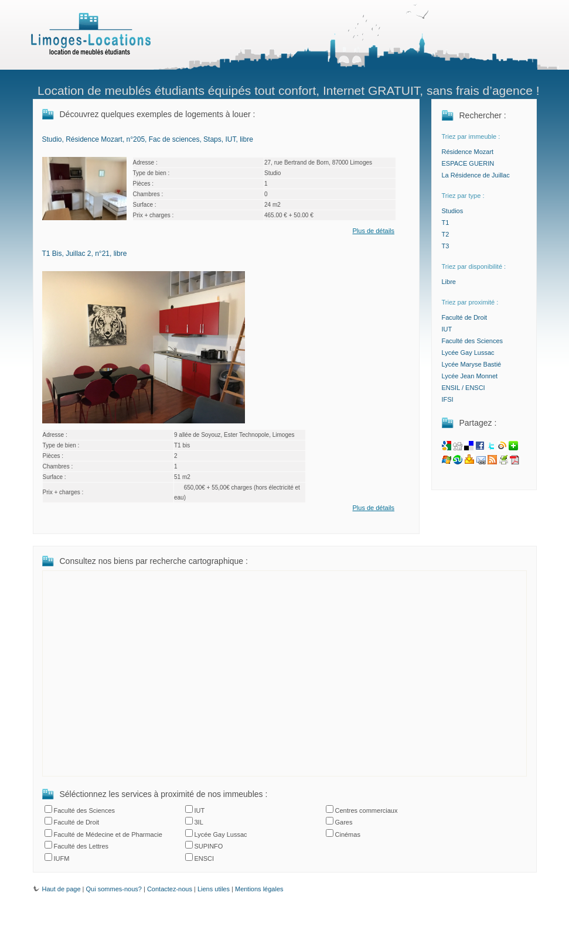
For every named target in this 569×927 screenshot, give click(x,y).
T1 (445, 222)
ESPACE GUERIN (468, 163)
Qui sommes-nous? (114, 888)
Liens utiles (213, 888)
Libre (449, 281)
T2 (445, 234)
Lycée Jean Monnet (470, 375)
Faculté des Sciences (472, 340)
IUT (447, 329)
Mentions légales (259, 888)
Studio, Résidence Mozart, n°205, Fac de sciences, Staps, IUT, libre (147, 139)
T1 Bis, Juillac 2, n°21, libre (84, 253)
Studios (453, 210)
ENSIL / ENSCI (463, 387)
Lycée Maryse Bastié (472, 364)
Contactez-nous (169, 888)
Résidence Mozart (468, 151)
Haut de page (57, 888)
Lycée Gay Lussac (468, 352)
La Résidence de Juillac (476, 175)
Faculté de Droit (465, 317)
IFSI (448, 399)
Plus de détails (374, 230)
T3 (445, 245)
